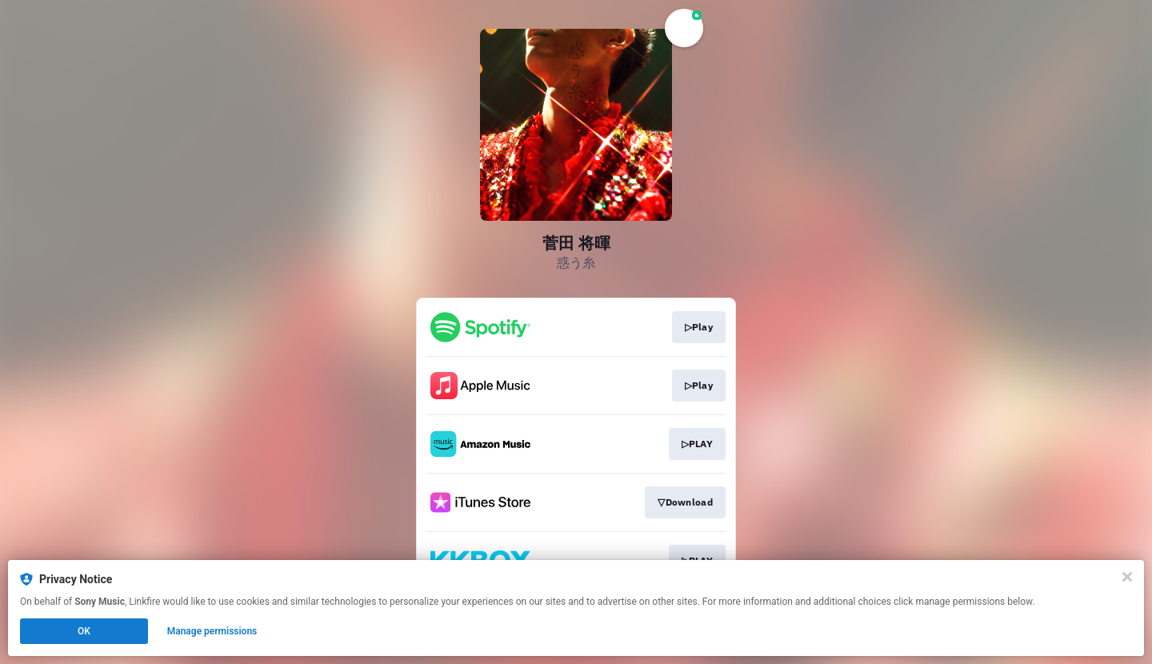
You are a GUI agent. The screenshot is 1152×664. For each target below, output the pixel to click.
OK (84, 631)
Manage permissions (212, 631)
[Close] (1127, 577)
